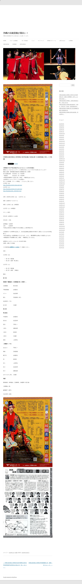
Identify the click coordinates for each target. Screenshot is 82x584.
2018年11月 (62, 205)
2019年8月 (61, 187)
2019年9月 (61, 185)
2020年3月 (61, 174)
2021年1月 (61, 156)
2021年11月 (62, 143)
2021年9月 (61, 147)
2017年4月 (61, 241)
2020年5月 (61, 170)
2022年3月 (61, 139)
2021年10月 (62, 145)
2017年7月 (61, 236)
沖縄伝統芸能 (6, 44)
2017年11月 (62, 228)
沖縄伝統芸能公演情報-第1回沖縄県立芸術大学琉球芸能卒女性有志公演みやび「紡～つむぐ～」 (15, 565)
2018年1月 (61, 224)
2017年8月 (61, 234)
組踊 (16, 552)
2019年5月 (61, 193)
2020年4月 (61, 172)
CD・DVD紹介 (25, 40)
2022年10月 (62, 133)
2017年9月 (61, 232)
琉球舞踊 (14, 44)
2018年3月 (61, 220)
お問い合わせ (62, 40)
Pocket (16, 163)
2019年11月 (62, 182)
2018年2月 (61, 222)
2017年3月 (61, 243)
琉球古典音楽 (23, 44)
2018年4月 (61, 218)
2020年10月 (62, 160)
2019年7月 (61, 189)
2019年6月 (61, 191)
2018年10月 (62, 207)
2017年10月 (62, 230)
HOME (4, 40)
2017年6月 (61, 238)
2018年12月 (62, 203)
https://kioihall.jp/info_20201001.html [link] (12, 191)
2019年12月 (62, 180)
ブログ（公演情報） (14, 40)
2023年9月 (61, 124)
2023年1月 (61, 131)
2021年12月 (62, 141)
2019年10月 (62, 183)
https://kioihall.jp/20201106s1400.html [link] (12, 185)
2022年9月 (61, 135)
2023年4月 (61, 127)
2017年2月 (61, 245)
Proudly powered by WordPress (10, 577)
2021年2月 (61, 154)
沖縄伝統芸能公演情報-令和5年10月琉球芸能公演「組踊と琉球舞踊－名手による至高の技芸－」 (68, 96)
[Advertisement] (41, 17)
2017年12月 (62, 226)
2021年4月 (61, 151)
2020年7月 (61, 166)
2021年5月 (61, 149)
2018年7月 (61, 212)
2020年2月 (61, 176)
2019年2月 (61, 199)
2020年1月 (61, 178)
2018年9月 (61, 209)
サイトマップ (41, 40)
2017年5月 (61, 239)
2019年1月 (61, 201)
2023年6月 (61, 125)
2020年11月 (11, 552)
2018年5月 (61, 216)
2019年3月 (61, 197)
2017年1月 (61, 247)
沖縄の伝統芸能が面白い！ (15, 33)
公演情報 (71, 40)
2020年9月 (61, 162)
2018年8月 (61, 210)
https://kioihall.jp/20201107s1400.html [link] (12, 189)
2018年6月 (61, 214)
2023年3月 (61, 129)
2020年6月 (61, 168)
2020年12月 (62, 158)
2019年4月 (61, 195)
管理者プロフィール (51, 40)
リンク (33, 40)
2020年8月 (61, 164)
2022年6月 (61, 137)
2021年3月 (61, 153)
